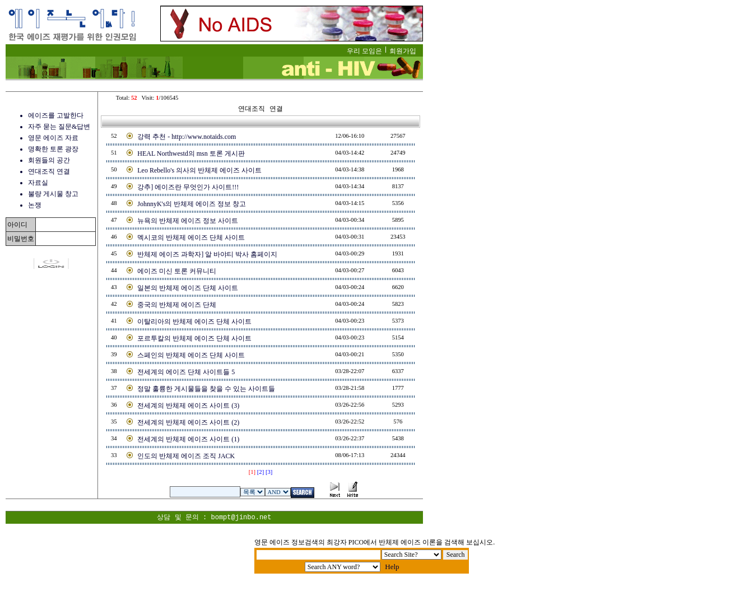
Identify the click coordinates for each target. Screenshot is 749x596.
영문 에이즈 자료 (53, 138)
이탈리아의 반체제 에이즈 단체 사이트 (194, 321)
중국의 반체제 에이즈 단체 (176, 305)
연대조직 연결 (49, 171)
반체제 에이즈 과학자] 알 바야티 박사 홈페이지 (207, 254)
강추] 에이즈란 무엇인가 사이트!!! (188, 187)
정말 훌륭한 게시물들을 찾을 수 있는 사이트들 (206, 389)
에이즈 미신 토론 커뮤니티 (176, 271)
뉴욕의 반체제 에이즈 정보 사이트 (187, 221)
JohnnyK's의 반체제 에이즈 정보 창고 (191, 204)
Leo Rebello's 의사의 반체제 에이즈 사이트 (199, 170)
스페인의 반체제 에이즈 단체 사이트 (191, 355)
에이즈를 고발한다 (55, 115)
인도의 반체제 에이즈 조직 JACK (186, 456)
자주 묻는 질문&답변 (59, 127)
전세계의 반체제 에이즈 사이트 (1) (188, 439)
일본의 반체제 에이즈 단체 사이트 (187, 288)
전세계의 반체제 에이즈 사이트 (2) (188, 422)
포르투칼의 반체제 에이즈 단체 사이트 (194, 338)
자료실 (38, 183)
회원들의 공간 (49, 160)
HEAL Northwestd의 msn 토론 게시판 (191, 153)
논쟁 (34, 205)
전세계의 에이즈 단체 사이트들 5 (186, 372)
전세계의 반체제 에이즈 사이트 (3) (188, 405)
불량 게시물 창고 (53, 194)
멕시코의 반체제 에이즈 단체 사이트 (191, 237)
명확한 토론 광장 (53, 149)
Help (392, 566)
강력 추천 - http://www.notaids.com (186, 137)
